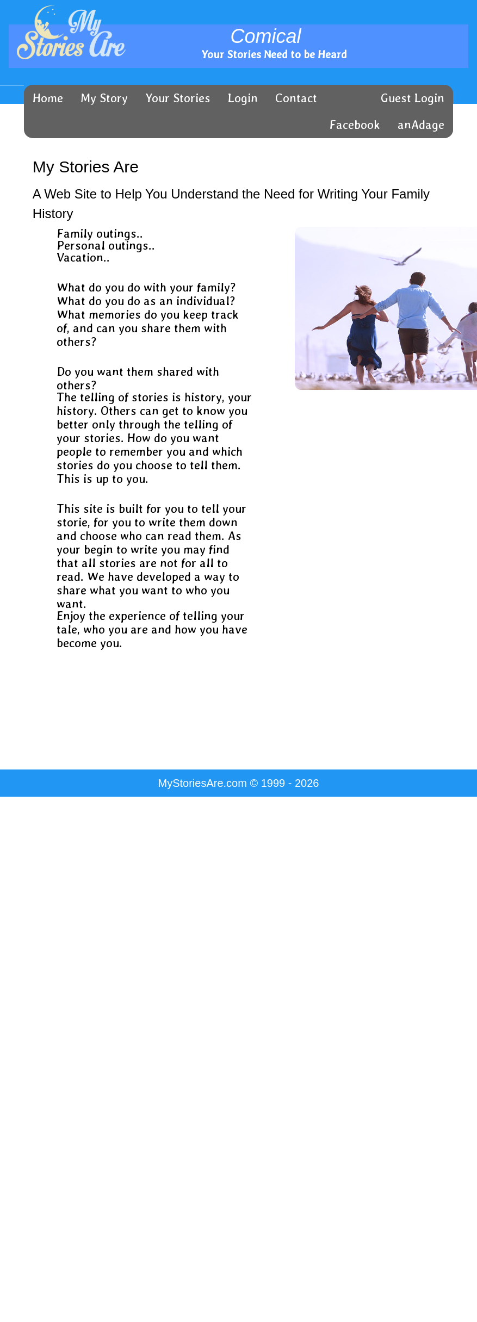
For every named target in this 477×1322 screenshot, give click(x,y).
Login (243, 98)
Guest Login (412, 98)
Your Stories (177, 98)
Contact (296, 98)
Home (48, 98)
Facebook (354, 124)
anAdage (421, 124)
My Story (104, 98)
